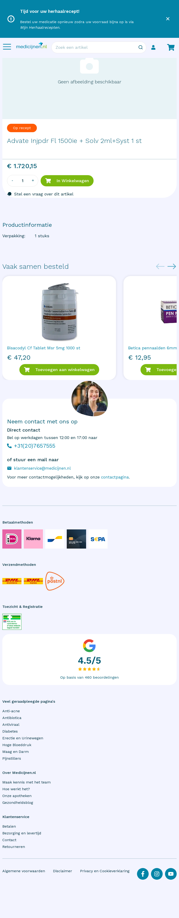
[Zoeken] (140, 47)
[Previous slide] (160, 266)
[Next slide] (172, 266)
